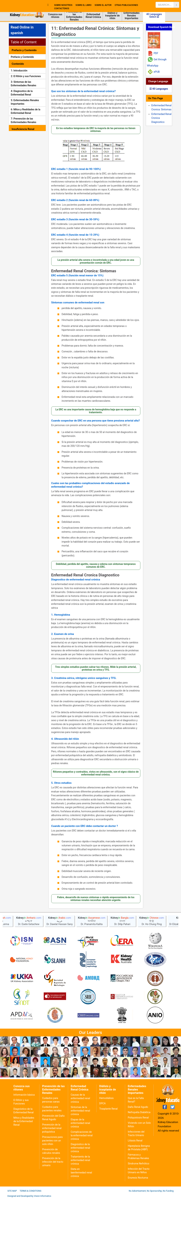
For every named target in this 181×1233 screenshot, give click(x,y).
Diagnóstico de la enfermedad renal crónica (80, 1182)
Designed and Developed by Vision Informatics (29, 1230)
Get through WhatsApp (157, 62)
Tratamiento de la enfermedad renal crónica (80, 1194)
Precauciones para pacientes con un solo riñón (52, 1175)
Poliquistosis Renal (138, 1151)
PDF (156, 53)
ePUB (157, 71)
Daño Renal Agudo (138, 1141)
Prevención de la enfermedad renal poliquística (51, 1162)
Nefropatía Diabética (139, 1146)
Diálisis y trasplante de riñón (112, 15)
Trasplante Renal (108, 1143)
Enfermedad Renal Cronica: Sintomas (83, 271)
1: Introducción (19, 70)
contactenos (61, 8)
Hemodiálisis (106, 1132)
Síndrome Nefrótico (138, 1197)
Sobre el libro (83, 5)
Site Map (12, 1225)
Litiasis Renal (135, 1174)
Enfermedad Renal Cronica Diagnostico (85, 575)
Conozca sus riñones (55, 15)
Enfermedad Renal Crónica (93, 15)
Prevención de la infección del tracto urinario (52, 1196)
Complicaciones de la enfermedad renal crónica (82, 1170)
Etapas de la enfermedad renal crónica (80, 1157)
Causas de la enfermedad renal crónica (80, 1133)
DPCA (102, 1137)
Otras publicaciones (126, 5)
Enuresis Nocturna (138, 1212)
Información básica (24, 1129)
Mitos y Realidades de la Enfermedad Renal (23, 1156)
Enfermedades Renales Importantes (132, 15)
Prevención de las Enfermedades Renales (74, 15)
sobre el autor (103, 5)
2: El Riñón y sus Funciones (26, 76)
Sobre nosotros (63, 5)
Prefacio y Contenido (22, 57)
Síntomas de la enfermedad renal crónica (80, 1145)
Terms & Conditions (30, 1225)
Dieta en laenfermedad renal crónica (81, 1207)
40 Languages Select (154, 15)
